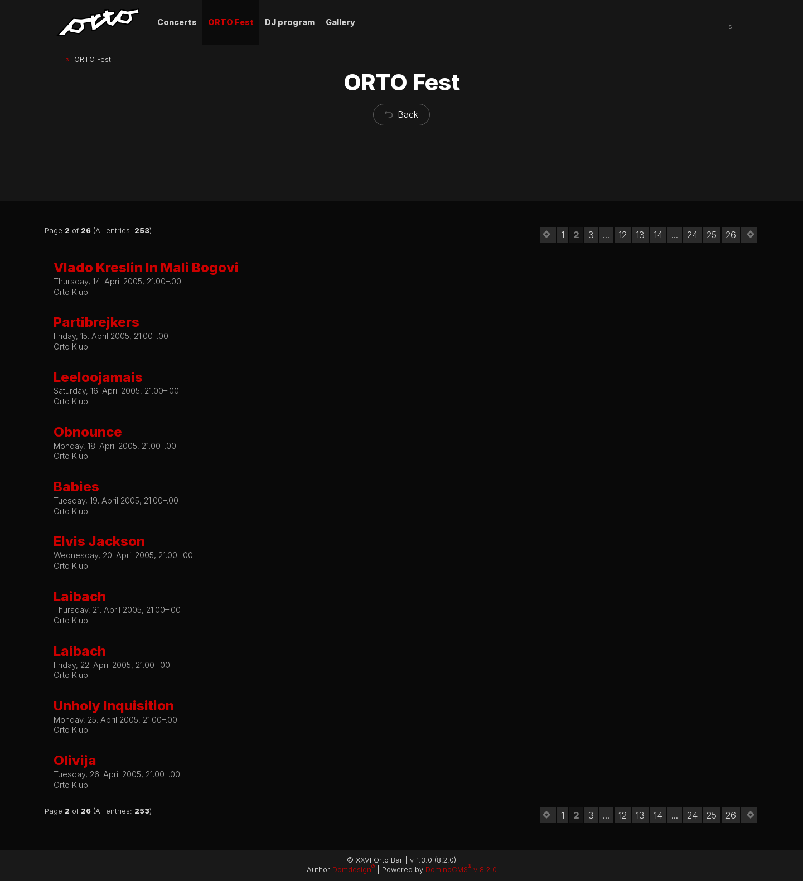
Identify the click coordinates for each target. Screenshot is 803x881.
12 (622, 234)
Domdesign (353, 869)
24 (692, 234)
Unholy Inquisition (114, 706)
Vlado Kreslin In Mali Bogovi (146, 267)
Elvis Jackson (99, 541)
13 (640, 234)
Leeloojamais (98, 377)
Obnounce (88, 432)
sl (731, 26)
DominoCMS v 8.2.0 (461, 869)
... (606, 234)
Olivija (75, 760)
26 (730, 234)
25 (712, 234)
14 (658, 234)
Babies (76, 486)
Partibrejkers (96, 322)
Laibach (80, 596)
